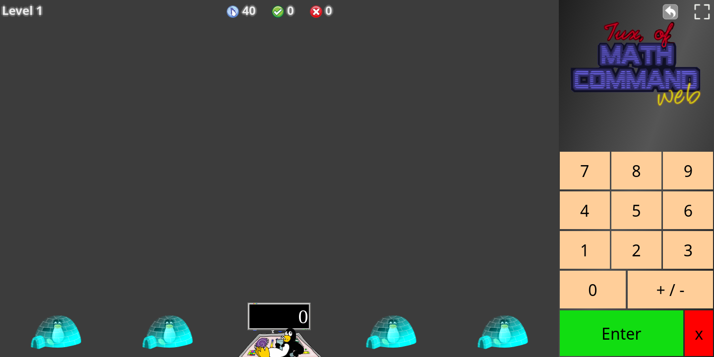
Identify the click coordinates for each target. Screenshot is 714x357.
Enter (621, 333)
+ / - (670, 289)
